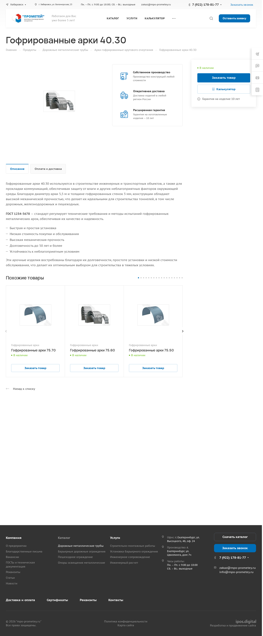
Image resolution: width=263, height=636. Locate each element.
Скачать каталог (235, 537)
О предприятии (16, 546)
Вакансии (12, 557)
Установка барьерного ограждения (134, 551)
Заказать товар (224, 78)
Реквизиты (13, 572)
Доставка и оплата (20, 600)
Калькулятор (225, 89)
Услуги (115, 538)
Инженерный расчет (124, 562)
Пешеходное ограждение (75, 557)
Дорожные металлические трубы (81, 546)
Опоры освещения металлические (81, 562)
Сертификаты (57, 600)
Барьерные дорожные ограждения (81, 551)
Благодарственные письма (24, 551)
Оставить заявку (234, 18)
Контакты (115, 600)
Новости (11, 583)
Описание (17, 169)
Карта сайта (126, 625)
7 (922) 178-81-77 (205, 5)
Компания (13, 538)
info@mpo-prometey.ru (236, 572)
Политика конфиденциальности (125, 621)
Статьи (10, 577)
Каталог (64, 538)
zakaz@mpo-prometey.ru (156, 4)
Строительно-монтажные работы (132, 546)
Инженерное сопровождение (130, 557)
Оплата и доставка (48, 169)
